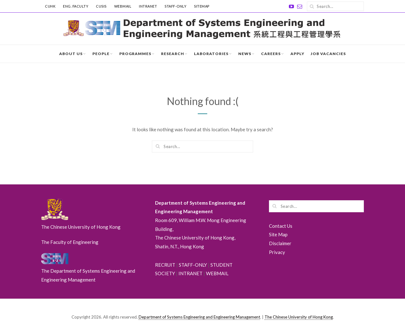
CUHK (50, 6)
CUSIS (101, 6)
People (100, 53)
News (244, 53)
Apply (297, 53)
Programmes (135, 53)
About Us (71, 53)
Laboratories (211, 53)
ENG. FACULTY (75, 6)
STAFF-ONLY (175, 6)
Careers (271, 53)
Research (172, 53)
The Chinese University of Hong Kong (299, 316)
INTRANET (148, 6)
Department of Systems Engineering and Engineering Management (199, 316)
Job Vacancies (328, 53)
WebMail (123, 6)
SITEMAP (201, 6)
